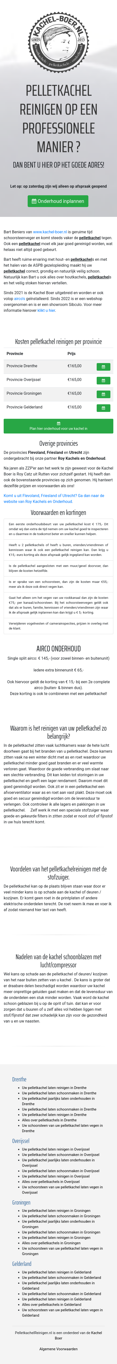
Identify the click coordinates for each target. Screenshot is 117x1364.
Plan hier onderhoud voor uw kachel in (58, 426)
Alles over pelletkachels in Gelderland (51, 1304)
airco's (19, 298)
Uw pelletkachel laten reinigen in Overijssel (56, 1149)
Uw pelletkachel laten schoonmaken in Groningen (61, 1216)
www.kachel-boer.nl (50, 232)
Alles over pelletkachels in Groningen (51, 1243)
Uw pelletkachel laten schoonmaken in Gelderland (61, 1277)
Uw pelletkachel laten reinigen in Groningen (56, 1210)
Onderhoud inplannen (58, 201)
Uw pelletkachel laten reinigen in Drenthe (54, 1088)
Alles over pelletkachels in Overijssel (51, 1182)
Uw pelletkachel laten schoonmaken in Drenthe (59, 1093)
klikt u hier (46, 310)
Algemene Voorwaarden (58, 1349)
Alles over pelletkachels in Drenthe (49, 1120)
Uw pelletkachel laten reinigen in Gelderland (56, 1272)
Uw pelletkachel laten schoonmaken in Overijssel (60, 1155)
